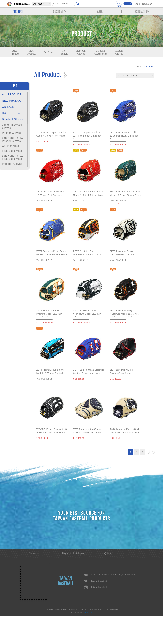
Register (147, 4)
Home (140, 66)
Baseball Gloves (12, 119)
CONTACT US (142, 11)
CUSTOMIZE (59, 11)
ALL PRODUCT (11, 94)
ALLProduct (15, 52)
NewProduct (31, 52)
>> (153, 473)
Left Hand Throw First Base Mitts (12, 157)
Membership (36, 574)
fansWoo (88, 633)
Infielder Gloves (12, 163)
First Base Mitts (12, 150)
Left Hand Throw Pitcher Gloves (12, 139)
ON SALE (8, 107)
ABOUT (101, 11)
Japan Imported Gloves (12, 126)
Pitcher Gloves (11, 133)
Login (137, 4)
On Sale (48, 52)
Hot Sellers (64, 52)
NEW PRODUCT (12, 100)
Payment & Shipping (73, 574)
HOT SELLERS (11, 113)
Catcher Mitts (10, 146)
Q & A (107, 574)
